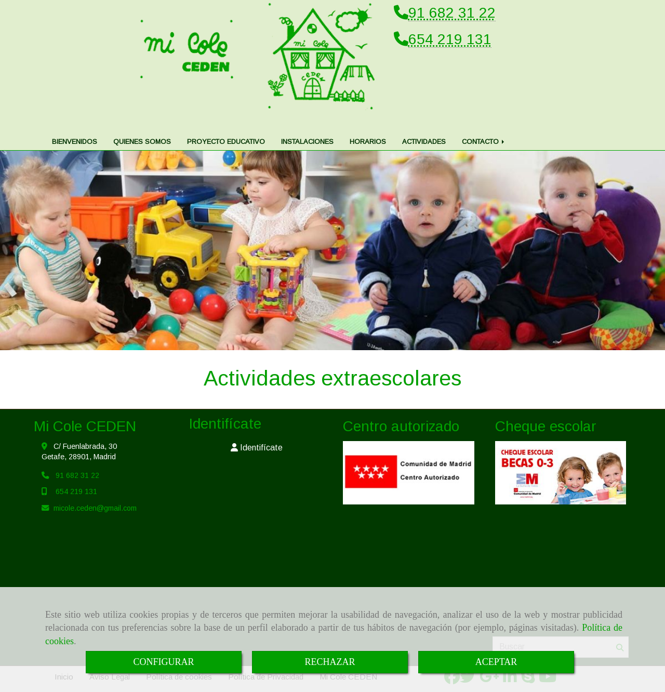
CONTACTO (484, 121)
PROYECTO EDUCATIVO (226, 121)
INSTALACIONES (307, 121)
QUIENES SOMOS (142, 121)
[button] (257, 427)
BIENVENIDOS (74, 121)
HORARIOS (368, 121)
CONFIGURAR (163, 662)
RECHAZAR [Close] (329, 662)
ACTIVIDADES (424, 121)
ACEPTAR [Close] (496, 662)
